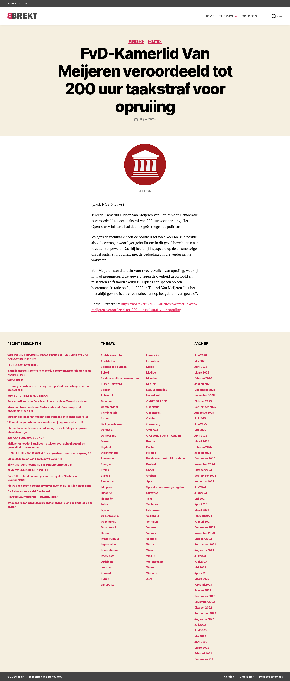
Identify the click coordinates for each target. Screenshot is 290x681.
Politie (150, 446)
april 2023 (200, 572)
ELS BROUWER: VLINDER (22, 364)
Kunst (105, 578)
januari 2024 (202, 521)
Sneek (150, 469)
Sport (150, 481)
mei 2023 (200, 567)
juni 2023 (200, 561)
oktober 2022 (203, 607)
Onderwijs (152, 406)
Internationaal (110, 550)
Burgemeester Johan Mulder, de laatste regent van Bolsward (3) (47, 416)
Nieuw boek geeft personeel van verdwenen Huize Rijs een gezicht (49, 485)
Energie (106, 464)
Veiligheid (152, 515)
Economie (107, 458)
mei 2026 (200, 360)
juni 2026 (200, 355)
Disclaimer (246, 676)
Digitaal (106, 446)
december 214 (203, 658)
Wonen (150, 567)
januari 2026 (202, 383)
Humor (105, 532)
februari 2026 (203, 378)
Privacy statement (271, 676)
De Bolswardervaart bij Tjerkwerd (28, 491)
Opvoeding (153, 423)
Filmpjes (106, 487)
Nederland (153, 395)
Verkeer (151, 527)
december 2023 (204, 527)
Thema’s (226, 16)
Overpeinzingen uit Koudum (163, 435)
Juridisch (136, 41)
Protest (151, 464)
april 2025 (200, 435)
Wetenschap (154, 561)
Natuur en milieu (156, 389)
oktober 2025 (203, 401)
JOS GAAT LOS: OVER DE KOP (25, 437)
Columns (106, 401)
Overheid (152, 429)
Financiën (107, 498)
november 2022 (204, 601)
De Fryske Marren (112, 423)
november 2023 (204, 532)
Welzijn (151, 555)
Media (150, 366)
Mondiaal (152, 378)
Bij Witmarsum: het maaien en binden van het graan (39, 464)
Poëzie (150, 441)
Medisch (151, 372)
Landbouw (107, 584)
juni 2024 (200, 492)
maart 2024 (201, 509)
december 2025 (204, 389)
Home (209, 16)
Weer (149, 550)
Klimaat (106, 572)
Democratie (108, 435)
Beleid (105, 372)
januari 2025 (202, 452)
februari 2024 (203, 515)
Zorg (149, 578)
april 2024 (201, 504)
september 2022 (205, 613)
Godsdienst (108, 527)
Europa (105, 475)
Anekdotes (108, 360)
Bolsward (107, 395)
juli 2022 (200, 624)
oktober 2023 (203, 538)
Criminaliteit (109, 412)
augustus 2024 (204, 481)
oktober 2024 (203, 469)
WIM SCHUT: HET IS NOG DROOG (28, 395)
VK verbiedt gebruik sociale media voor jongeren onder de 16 (45, 422)
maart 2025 (201, 441)
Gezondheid (108, 521)
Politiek (155, 41)
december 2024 (204, 458)
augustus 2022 (204, 618)
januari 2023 (202, 590)
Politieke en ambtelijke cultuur (165, 458)
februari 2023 (203, 584)
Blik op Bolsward (111, 383)
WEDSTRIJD (15, 380)
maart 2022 (201, 647)
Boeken (105, 389)
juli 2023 (200, 555)
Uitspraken (153, 509)
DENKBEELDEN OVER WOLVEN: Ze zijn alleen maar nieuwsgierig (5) (49, 452)
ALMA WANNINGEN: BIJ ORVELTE (27, 470)
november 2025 (204, 395)
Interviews (107, 555)
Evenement (108, 481)
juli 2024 (200, 487)
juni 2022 (200, 630)
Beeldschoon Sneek (113, 366)
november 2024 (204, 464)
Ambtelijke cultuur (112, 355)
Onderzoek (153, 412)
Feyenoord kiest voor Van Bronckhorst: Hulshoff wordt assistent (47, 401)
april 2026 (201, 366)
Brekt (20, 676)
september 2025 (205, 406)
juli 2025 (200, 418)
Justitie (106, 567)
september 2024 (205, 475)
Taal (149, 498)
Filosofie (106, 492)
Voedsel (151, 538)
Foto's (105, 504)
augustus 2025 (204, 412)
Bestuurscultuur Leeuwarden (120, 378)
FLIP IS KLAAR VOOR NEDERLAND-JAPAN (32, 497)
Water (150, 544)
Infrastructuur (110, 538)
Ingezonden (108, 544)
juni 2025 (200, 423)
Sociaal (151, 475)
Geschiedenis (110, 515)
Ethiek (105, 469)
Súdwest (152, 492)
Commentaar (109, 406)
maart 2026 (201, 372)
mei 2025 (200, 429)
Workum (151, 572)
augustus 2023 (204, 550)
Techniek (152, 504)
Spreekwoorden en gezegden (165, 487)
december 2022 (204, 595)
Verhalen (152, 521)
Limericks (152, 355)
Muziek (150, 383)
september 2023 (205, 544)
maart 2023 (201, 578)
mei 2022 (200, 636)
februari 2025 (203, 446)
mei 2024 (200, 498)
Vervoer (151, 532)
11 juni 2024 (147, 119)
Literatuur (152, 360)
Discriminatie (109, 452)
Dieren (105, 441)
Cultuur (105, 418)
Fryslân (105, 509)
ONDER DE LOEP (156, 401)
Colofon (249, 16)
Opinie (150, 418)
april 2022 (200, 641)
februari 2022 (203, 653)
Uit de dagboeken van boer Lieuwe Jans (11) (34, 458)
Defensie (107, 429)
